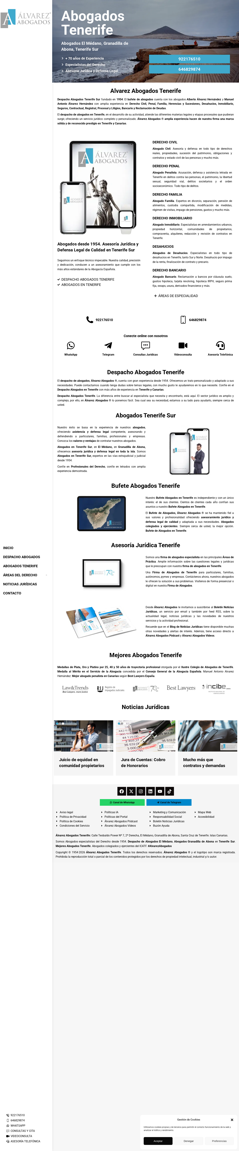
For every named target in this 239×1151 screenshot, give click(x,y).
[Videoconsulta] (183, 345)
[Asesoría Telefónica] (220, 345)
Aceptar (158, 1141)
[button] (232, 1120)
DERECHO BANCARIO (169, 270)
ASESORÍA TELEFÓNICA (23, 1141)
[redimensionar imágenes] (83, 736)
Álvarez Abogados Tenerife (103, 852)
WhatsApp (70, 354)
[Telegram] (108, 345)
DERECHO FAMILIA (167, 194)
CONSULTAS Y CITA (20, 1131)
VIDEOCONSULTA (19, 1136)
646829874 (15, 1120)
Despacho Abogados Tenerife (145, 372)
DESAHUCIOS (163, 246)
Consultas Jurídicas (145, 354)
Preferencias (219, 1141)
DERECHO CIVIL (165, 142)
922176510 (15, 1115)
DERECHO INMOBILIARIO (172, 218)
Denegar (189, 1141)
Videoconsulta (183, 354)
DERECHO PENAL (166, 166)
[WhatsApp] (70, 345)
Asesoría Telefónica (220, 354)
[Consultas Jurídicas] (145, 345)
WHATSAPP (15, 1125)
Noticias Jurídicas (145, 706)
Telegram (108, 354)
